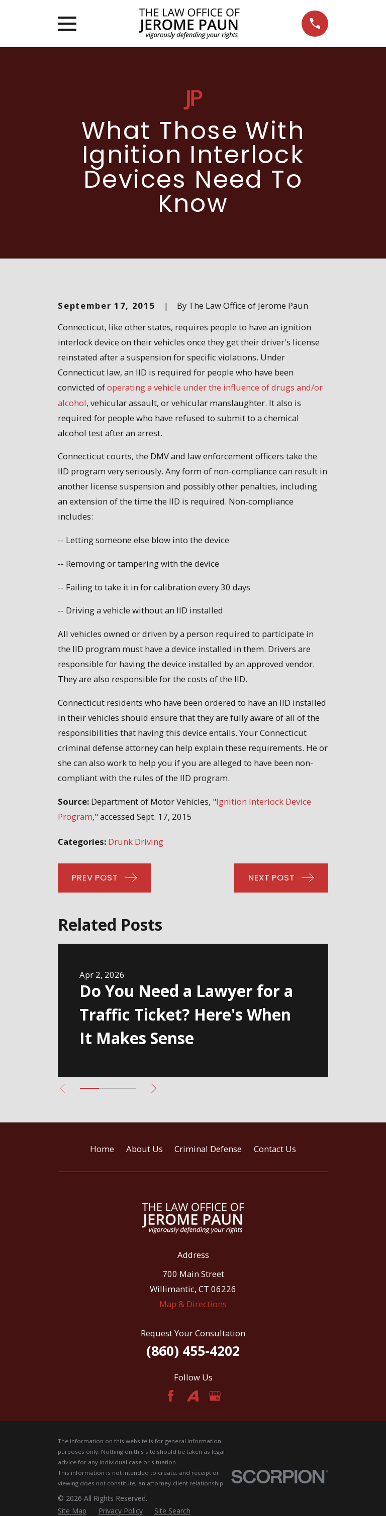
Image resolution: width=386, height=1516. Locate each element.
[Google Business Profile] (215, 1396)
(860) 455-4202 (193, 1350)
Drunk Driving (135, 841)
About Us (144, 1149)
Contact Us (275, 1149)
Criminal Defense (208, 1149)
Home (102, 1149)
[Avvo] (193, 1396)
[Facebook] (170, 1396)
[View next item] (153, 1088)
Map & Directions (193, 1304)
